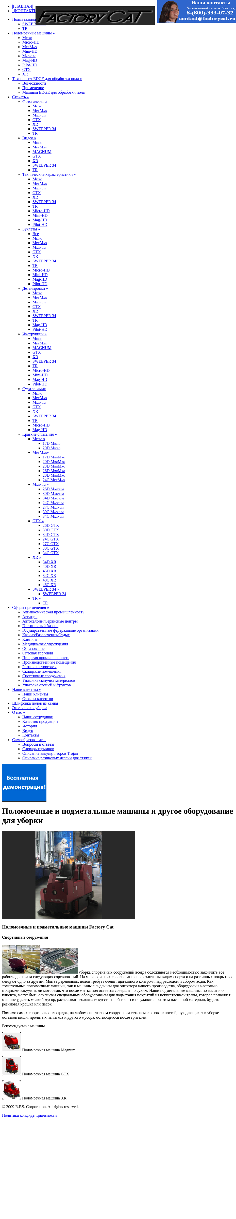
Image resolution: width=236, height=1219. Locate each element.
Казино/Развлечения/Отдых (46, 635)
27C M (53, 507)
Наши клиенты (35, 694)
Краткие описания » (39, 434)
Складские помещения (41, 671)
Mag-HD (29, 60)
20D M (51, 448)
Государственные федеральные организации (60, 630)
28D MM (54, 475)
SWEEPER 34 (34, 24)
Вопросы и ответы (38, 744)
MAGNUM (42, 151)
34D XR (49, 562)
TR (24, 28)
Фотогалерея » (34, 101)
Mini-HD (30, 51)
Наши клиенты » (26, 689)
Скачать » (20, 97)
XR (25, 74)
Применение (33, 88)
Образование (33, 648)
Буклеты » (31, 229)
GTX (26, 69)
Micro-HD (31, 42)
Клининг (29, 639)
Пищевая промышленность (45, 657)
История (29, 726)
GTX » (38, 521)
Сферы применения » (30, 607)
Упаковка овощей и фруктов (46, 685)
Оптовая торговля (37, 653)
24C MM (54, 480)
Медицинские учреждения (45, 644)
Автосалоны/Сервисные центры (50, 621)
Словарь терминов (38, 749)
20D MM (54, 461)
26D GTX (51, 525)
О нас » (18, 712)
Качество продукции (40, 721)
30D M (53, 493)
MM (29, 47)
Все (35, 233)
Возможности (34, 83)
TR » (36, 598)
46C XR (49, 585)
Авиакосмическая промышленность (53, 612)
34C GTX (51, 553)
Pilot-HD (29, 65)
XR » (36, 557)
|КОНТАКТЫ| (25, 11)
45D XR (49, 571)
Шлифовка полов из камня (35, 703)
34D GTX (51, 534)
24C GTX (51, 539)
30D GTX (51, 530)
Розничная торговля (39, 667)
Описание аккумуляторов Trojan (50, 753)
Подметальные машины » (34, 19)
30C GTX (51, 548)
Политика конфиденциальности (29, 1115)
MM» (40, 452)
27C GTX (51, 543)
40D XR (49, 566)
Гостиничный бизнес (40, 626)
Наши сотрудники (37, 717)
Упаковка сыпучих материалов (48, 680)
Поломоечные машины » (33, 33)
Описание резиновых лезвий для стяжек (57, 758)
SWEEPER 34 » (45, 589)
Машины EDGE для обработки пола (53, 92)
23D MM (54, 466)
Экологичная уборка (29, 708)
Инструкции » (34, 334)
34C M (53, 516)
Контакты (30, 735)
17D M (51, 443)
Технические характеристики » (49, 174)
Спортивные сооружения (43, 676)
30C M (53, 512)
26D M (53, 489)
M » (38, 439)
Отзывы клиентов (37, 698)
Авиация (29, 616)
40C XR (49, 580)
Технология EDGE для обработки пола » (47, 78)
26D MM (54, 471)
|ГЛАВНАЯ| (22, 6)
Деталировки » (35, 288)
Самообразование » (29, 740)
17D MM (54, 457)
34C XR (49, 575)
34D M (53, 498)
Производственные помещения (49, 662)
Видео (27, 730)
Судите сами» (34, 388)
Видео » (29, 138)
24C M (53, 502)
